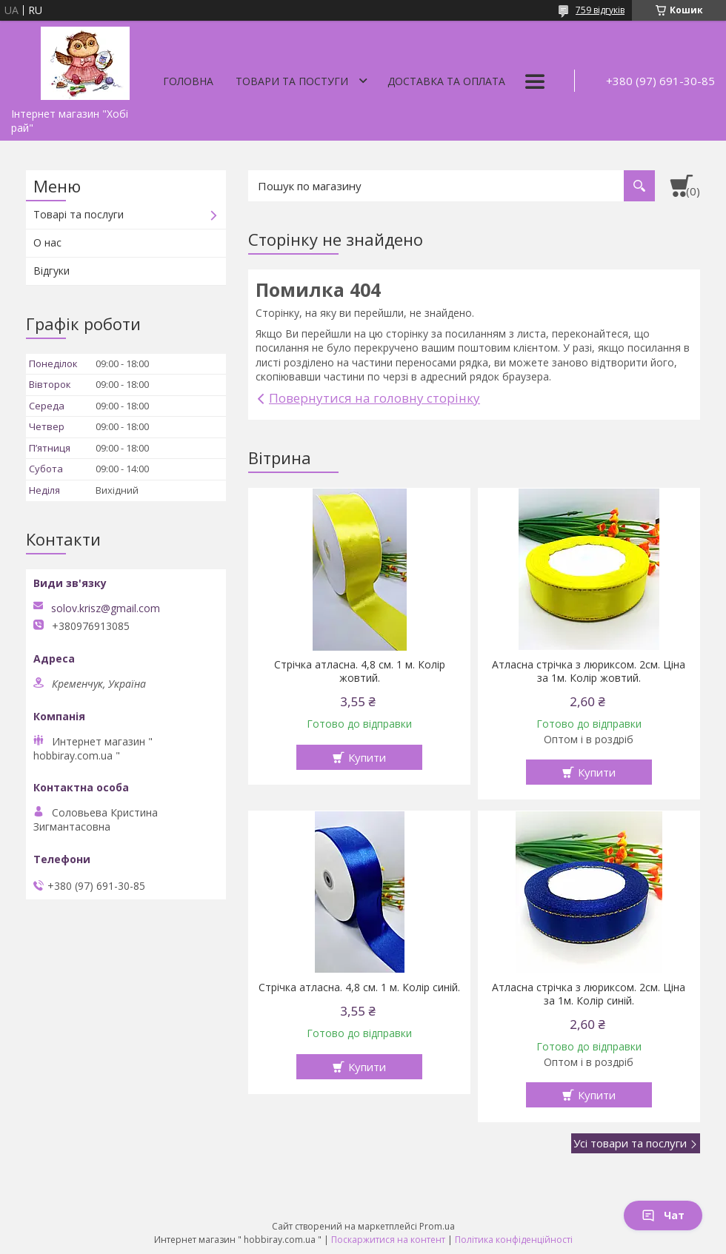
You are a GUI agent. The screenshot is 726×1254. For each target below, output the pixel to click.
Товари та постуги (292, 81)
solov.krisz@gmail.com (105, 608)
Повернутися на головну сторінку (374, 397)
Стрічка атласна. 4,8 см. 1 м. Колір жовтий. (359, 671)
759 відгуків (600, 10)
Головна (188, 81)
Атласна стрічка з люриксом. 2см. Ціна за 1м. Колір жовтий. (588, 671)
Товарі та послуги (78, 214)
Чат (663, 1215)
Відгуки (51, 271)
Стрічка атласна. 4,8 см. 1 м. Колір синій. (359, 987)
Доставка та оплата (446, 81)
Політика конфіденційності (514, 1239)
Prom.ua (437, 1226)
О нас (47, 242)
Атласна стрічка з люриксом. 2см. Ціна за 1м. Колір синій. (588, 994)
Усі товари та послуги (630, 1143)
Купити (367, 757)
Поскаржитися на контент (388, 1239)
